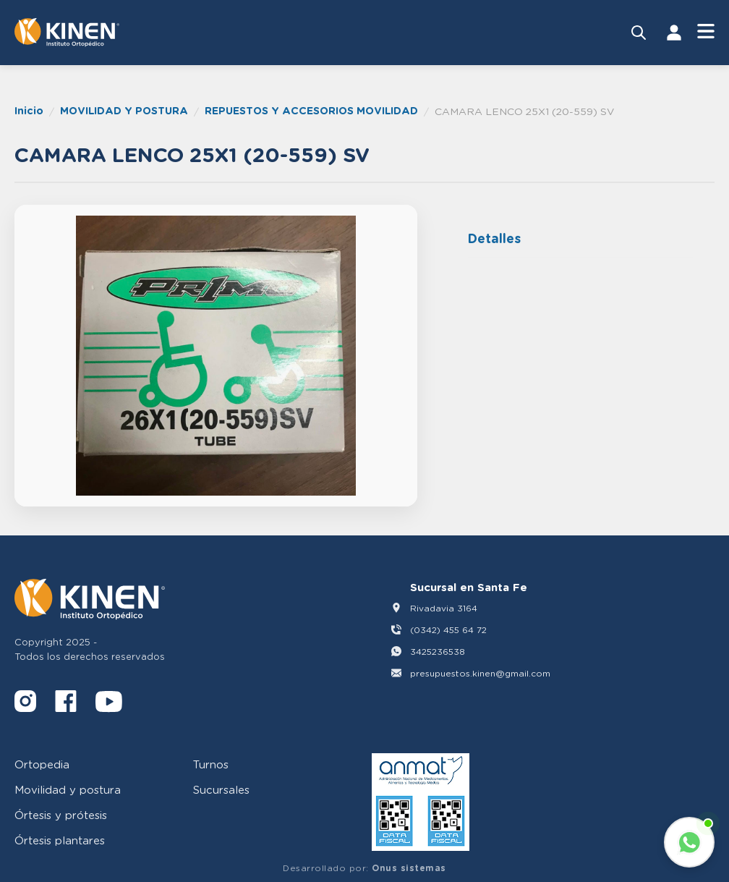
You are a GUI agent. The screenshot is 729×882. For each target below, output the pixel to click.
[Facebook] (66, 703)
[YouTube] (108, 703)
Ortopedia (41, 764)
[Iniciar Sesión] (674, 32)
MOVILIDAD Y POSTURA (124, 110)
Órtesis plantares (59, 840)
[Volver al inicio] (66, 32)
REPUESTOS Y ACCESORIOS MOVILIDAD (311, 110)
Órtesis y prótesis (60, 814)
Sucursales (221, 789)
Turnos (211, 764)
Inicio (28, 110)
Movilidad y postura (67, 789)
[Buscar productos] (638, 32)
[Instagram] (25, 703)
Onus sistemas (409, 868)
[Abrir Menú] (706, 32)
